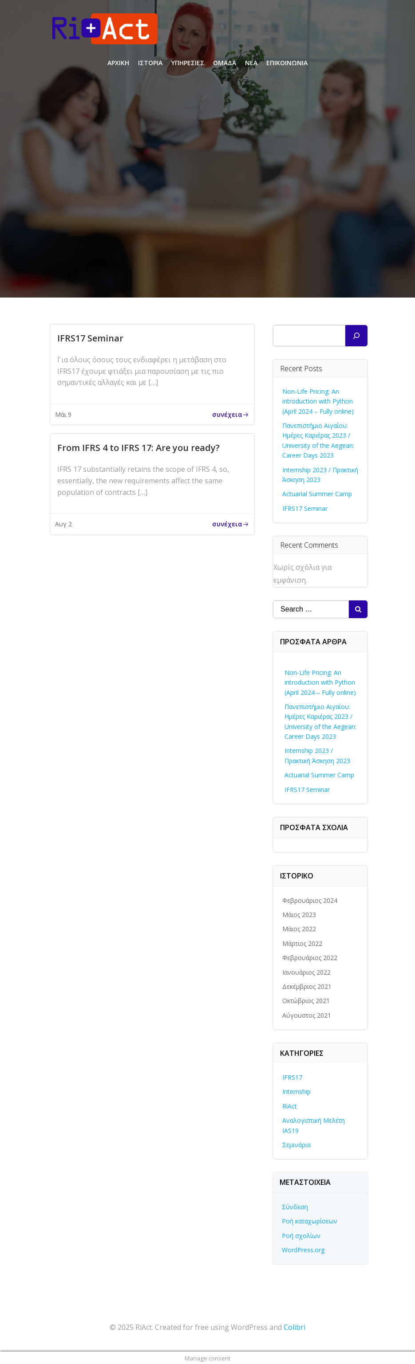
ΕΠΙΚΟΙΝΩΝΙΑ (287, 62)
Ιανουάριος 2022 (307, 971)
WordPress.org (303, 1249)
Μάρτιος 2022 (303, 942)
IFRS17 (293, 1076)
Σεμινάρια (297, 1144)
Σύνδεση (295, 1206)
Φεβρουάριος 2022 (310, 957)
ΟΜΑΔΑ (224, 62)
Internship (297, 1091)
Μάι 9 (63, 414)
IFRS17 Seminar (305, 507)
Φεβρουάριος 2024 (310, 899)
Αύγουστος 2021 (307, 1014)
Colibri (294, 1326)
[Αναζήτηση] (356, 334)
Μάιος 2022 (299, 928)
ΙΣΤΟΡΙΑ (150, 62)
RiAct (290, 1105)
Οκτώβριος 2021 (306, 1000)
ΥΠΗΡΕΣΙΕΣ (187, 62)
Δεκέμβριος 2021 (307, 985)
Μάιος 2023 (299, 914)
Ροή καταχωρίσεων (310, 1220)
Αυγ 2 (63, 524)
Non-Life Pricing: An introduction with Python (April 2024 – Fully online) (318, 400)
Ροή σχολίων (301, 1235)
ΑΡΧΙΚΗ (118, 62)
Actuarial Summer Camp (317, 493)
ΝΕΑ (251, 62)
